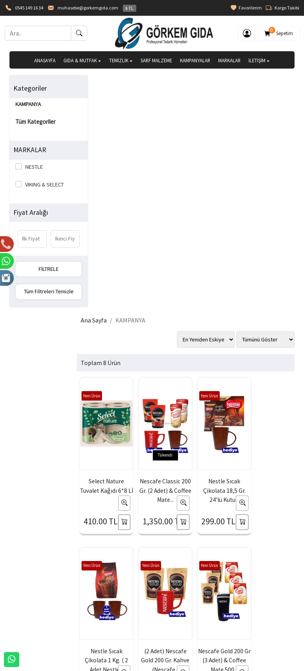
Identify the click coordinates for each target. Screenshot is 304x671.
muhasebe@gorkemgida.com (87, 8)
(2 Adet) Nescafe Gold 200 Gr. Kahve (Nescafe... (109, 416)
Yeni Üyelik (79, 592)
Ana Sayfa (100, 85)
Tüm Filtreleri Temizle (42, 291)
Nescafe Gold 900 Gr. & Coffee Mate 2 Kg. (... (268, 416)
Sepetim (279, 32)
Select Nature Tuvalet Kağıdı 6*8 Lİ (109, 243)
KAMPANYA (28, 104)
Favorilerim (246, 8)
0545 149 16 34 (29, 8)
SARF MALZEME (156, 60)
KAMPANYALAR (195, 60)
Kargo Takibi (282, 8)
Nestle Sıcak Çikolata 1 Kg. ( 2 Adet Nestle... (268, 243)
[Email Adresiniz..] (77, 525)
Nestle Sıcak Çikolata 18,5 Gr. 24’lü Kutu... (215, 243)
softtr (99, 664)
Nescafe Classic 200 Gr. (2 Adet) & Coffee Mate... (162, 243)
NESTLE (33, 166)
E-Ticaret (144, 664)
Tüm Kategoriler (36, 121)
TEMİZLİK (121, 60)
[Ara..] (38, 33)
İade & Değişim (198, 605)
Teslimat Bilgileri (199, 592)
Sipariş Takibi (139, 605)
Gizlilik (244, 592)
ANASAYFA (45, 60)
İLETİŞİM (259, 60)
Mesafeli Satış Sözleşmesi (196, 623)
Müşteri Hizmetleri (259, 618)
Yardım (131, 618)
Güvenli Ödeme (255, 605)
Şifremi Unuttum (86, 618)
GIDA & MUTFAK (82, 60)
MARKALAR (229, 60)
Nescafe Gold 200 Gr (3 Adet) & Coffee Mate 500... (162, 416)
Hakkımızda (23, 592)
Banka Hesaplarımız (32, 618)
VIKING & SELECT (43, 184)
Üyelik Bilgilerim (85, 605)
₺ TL (129, 8)
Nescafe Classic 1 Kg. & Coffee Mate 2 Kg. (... (215, 416)
